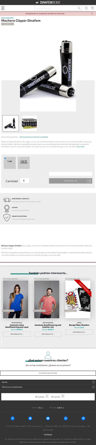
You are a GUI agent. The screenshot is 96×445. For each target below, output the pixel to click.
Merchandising (7, 18)
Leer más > (80, 146)
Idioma (35, 407)
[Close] (92, 14)
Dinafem (7, 24)
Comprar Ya (70, 181)
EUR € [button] (59, 408)
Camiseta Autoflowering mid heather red (48, 326)
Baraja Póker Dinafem (79, 325)
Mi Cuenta (85, 8)
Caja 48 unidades (24, 162)
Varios (79, 322)
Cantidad (12, 181)
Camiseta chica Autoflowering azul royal (16, 326)
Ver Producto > (16, 334)
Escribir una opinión (48, 373)
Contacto (48, 434)
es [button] (40, 408)
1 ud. (10, 161)
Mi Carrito (92, 8)
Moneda (52, 407)
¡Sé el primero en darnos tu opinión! (34, 137)
